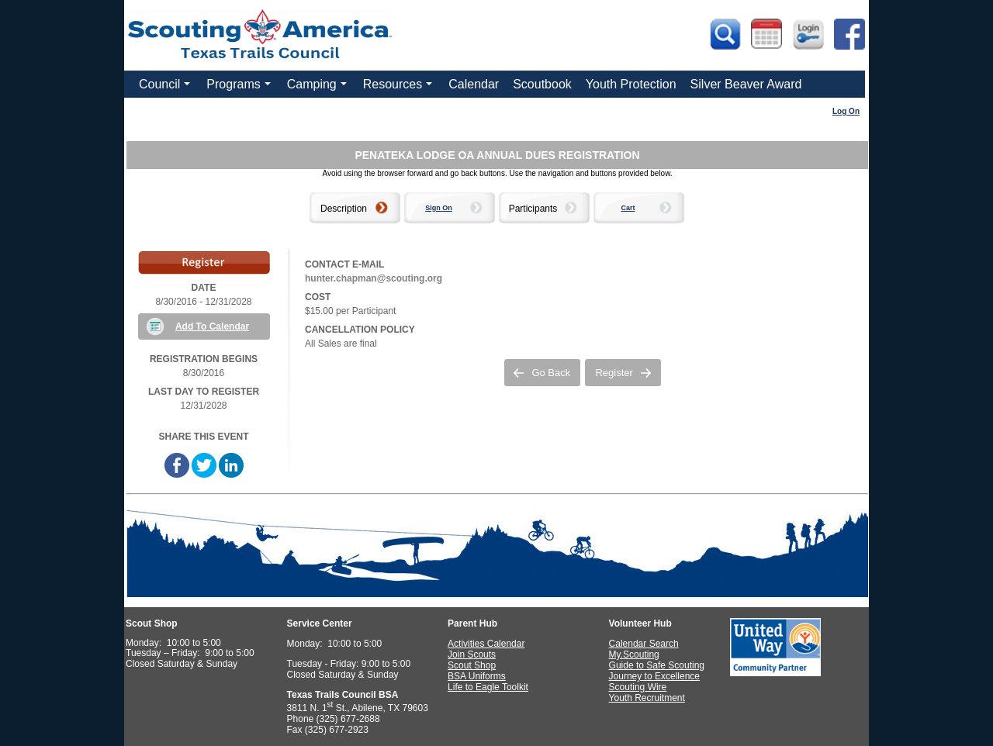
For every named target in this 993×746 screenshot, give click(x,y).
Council (167, 88)
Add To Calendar (212, 326)
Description (343, 208)
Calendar (473, 84)
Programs (240, 88)
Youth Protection (631, 84)
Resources (400, 88)
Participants (533, 208)
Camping (319, 88)
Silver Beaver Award (746, 84)
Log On (846, 111)
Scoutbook (542, 84)
